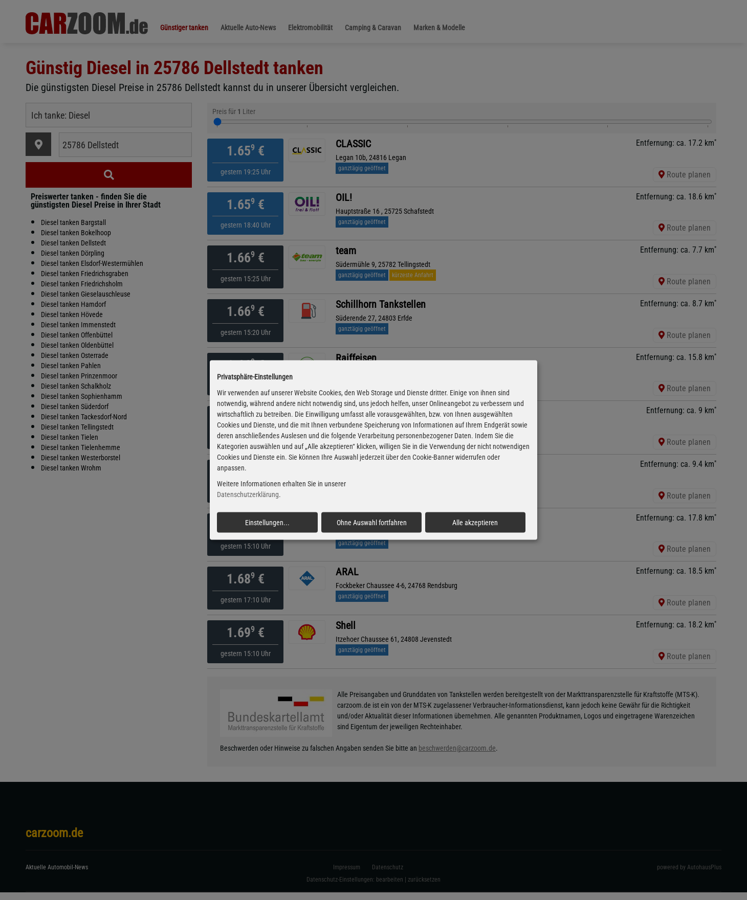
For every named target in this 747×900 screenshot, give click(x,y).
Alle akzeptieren (475, 522)
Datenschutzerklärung (248, 494)
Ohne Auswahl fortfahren (372, 522)
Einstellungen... (267, 522)
